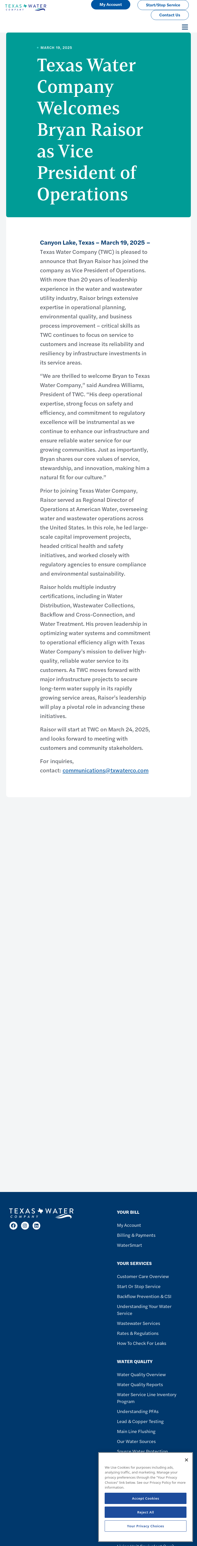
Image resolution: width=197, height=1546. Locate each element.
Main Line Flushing (136, 1431)
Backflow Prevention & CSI (144, 1296)
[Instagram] (25, 1225)
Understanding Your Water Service (144, 1309)
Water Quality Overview (141, 1374)
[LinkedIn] (36, 1225)
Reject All (145, 1512)
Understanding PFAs (138, 1411)
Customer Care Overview (143, 1276)
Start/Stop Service (163, 5)
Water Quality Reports (140, 1384)
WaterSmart (129, 1245)
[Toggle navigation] (185, 27)
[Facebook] (13, 1225)
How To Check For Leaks (141, 1343)
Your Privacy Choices (145, 1526)
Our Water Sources (136, 1441)
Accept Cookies (145, 1498)
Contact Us (169, 15)
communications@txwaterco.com (106, 770)
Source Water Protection (142, 1451)
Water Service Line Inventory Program (146, 1397)
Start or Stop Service (139, 1286)
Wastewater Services (138, 1323)
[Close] (186, 1460)
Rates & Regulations (138, 1333)
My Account (129, 1225)
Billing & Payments (136, 1235)
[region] (145, 1497)
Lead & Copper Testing (140, 1421)
